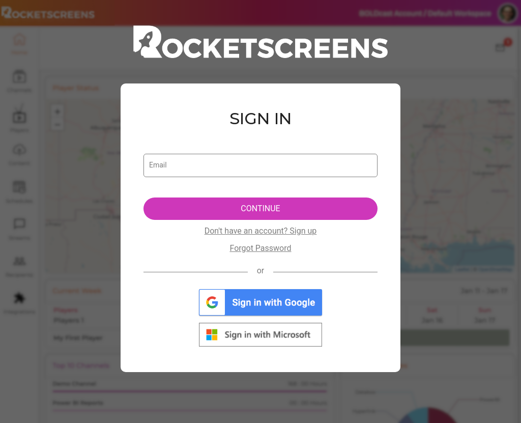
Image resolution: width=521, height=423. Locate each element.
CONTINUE (260, 208)
